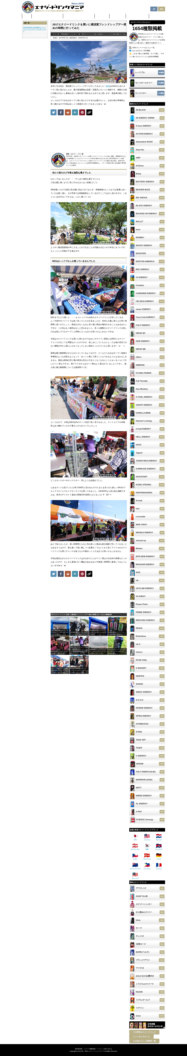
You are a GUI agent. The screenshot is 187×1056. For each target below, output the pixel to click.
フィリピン (147, 867)
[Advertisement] (89, 134)
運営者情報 (78, 1049)
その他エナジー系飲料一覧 (144, 1041)
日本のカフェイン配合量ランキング (79, 16)
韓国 (147, 848)
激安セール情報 (118, 16)
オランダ (159, 838)
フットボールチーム (141, 1036)
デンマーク (147, 858)
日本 (135, 838)
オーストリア (135, 848)
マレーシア (135, 877)
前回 (108, 86)
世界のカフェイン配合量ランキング (47, 16)
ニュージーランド (135, 867)
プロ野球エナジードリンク (144, 1032)
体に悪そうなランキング (137, 16)
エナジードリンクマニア (96, 1051)
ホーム (26, 16)
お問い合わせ (107, 1049)
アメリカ (147, 838)
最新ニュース (102, 16)
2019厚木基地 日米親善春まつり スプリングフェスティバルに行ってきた (34, 29)
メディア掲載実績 (89, 1049)
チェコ (135, 858)
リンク (99, 1049)
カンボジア (158, 848)
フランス (159, 867)
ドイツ (159, 858)
